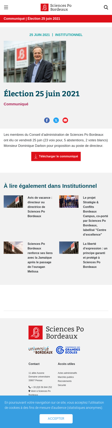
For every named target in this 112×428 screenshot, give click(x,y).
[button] (65, 120)
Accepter (56, 418)
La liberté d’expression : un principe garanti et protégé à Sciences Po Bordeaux (95, 255)
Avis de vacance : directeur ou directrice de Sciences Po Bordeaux (40, 207)
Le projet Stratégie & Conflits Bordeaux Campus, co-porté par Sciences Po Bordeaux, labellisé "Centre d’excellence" (95, 216)
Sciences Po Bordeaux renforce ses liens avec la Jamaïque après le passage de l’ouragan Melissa (40, 257)
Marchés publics (66, 377)
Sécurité (62, 385)
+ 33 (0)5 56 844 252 (40, 387)
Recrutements (65, 381)
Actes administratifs (67, 373)
